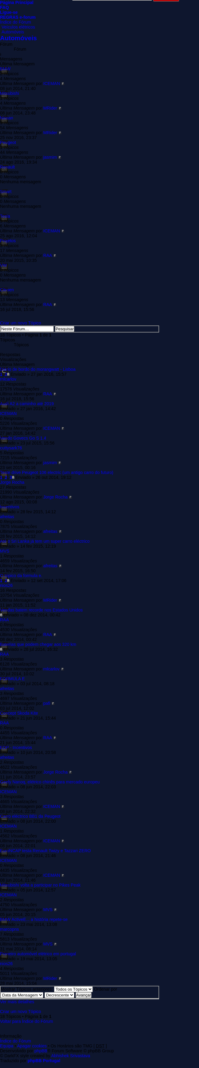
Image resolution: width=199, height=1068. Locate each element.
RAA (47, 255)
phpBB (40, 1050)
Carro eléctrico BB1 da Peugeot (30, 816)
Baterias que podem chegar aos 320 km (38, 644)
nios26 (6, 585)
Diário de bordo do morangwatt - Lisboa (38, 369)
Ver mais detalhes (17, 1001)
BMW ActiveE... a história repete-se (34, 919)
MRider (50, 108)
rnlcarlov (8, 379)
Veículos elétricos (18, 27)
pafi (46, 703)
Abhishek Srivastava (70, 1055)
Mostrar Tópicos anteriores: (47, 989)
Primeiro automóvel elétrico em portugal (38, 953)
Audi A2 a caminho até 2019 (27, 403)
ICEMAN (51, 83)
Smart (5, 191)
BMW (5, 68)
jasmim (50, 157)
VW (3, 265)
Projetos (8, 240)
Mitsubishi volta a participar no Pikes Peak (40, 885)
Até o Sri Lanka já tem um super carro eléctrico (45, 541)
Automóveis (13, 31)
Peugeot (8, 142)
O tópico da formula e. (21, 575)
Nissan (6, 117)
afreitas (7, 516)
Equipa (7, 1045)
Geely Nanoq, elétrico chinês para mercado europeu (50, 781)
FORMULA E (12, 678)
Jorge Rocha (12, 482)
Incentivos (9, 506)
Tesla (5, 216)
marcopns (9, 929)
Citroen (7, 289)
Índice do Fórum (15, 22)
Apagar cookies (32, 1045)
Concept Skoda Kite (19, 713)
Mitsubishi (9, 93)
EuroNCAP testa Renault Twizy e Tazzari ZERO (45, 850)
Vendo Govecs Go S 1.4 (23, 438)
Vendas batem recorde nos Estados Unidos (41, 610)
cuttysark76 (11, 447)
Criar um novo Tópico (20, 322)
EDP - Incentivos (16, 747)
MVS (4, 551)
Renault (7, 167)
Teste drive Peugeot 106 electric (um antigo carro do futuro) (56, 472)
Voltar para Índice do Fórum (26, 1021)
